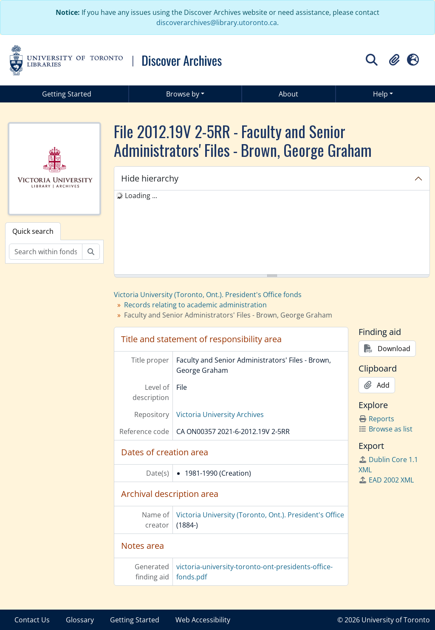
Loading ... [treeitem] (141, 195)
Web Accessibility (202, 619)
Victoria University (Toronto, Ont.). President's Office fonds (208, 294)
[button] (394, 60)
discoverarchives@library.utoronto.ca (216, 22)
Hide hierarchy (149, 178)
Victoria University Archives (220, 414)
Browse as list (385, 429)
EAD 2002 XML (386, 480)
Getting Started (66, 94)
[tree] (271, 232)
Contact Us (32, 619)
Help (380, 94)
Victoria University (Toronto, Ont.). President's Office (260, 514)
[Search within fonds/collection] (45, 252)
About (288, 94)
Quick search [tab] (33, 231)
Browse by (182, 94)
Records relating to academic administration (195, 304)
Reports (376, 418)
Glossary (80, 619)
